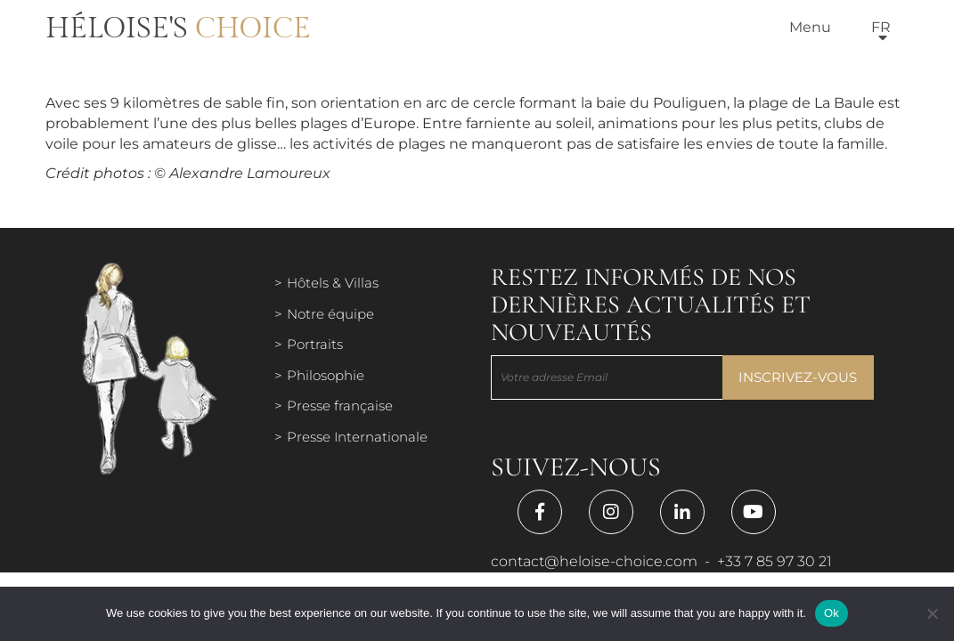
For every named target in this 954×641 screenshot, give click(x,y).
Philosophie (325, 375)
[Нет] (932, 613)
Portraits (315, 344)
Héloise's (178, 28)
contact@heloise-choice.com (594, 561)
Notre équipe (330, 313)
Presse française (340, 405)
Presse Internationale (357, 436)
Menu (810, 27)
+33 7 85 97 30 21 (774, 561)
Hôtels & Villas (333, 282)
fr (881, 27)
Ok (831, 613)
